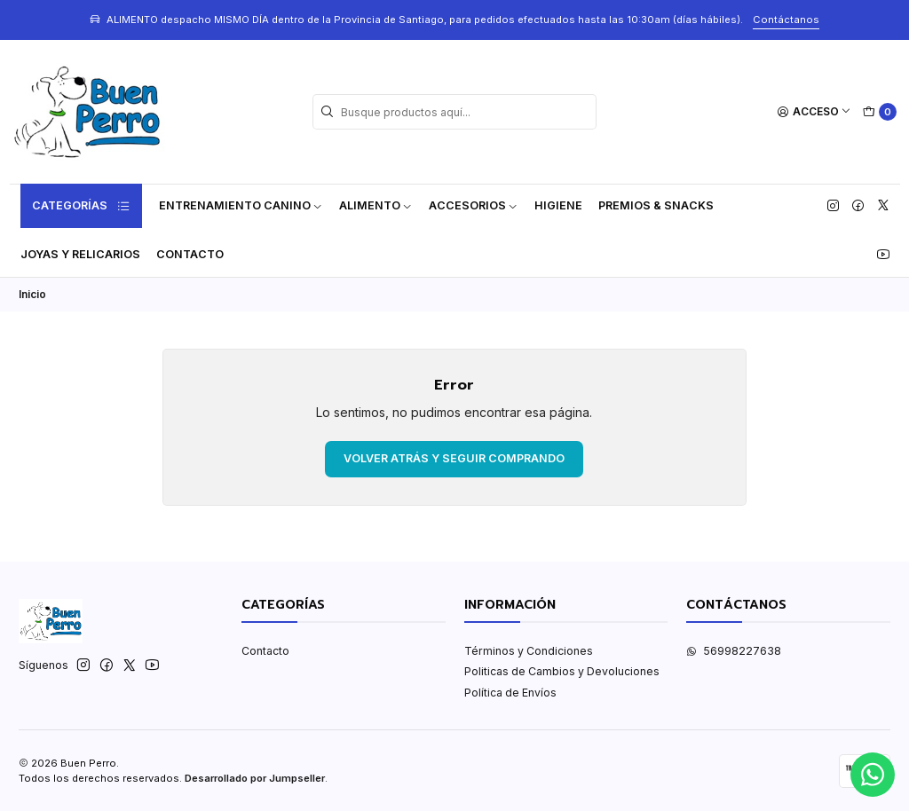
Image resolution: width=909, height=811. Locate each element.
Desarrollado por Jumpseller (255, 778)
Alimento (376, 205)
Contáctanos (786, 19)
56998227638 (733, 650)
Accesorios (473, 205)
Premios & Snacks (656, 205)
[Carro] (879, 112)
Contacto (190, 254)
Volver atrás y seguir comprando (454, 458)
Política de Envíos (510, 692)
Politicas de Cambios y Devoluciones (562, 671)
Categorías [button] (81, 206)
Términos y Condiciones (528, 650)
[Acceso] (814, 112)
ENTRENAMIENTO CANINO (241, 205)
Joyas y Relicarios (80, 254)
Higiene (558, 205)
